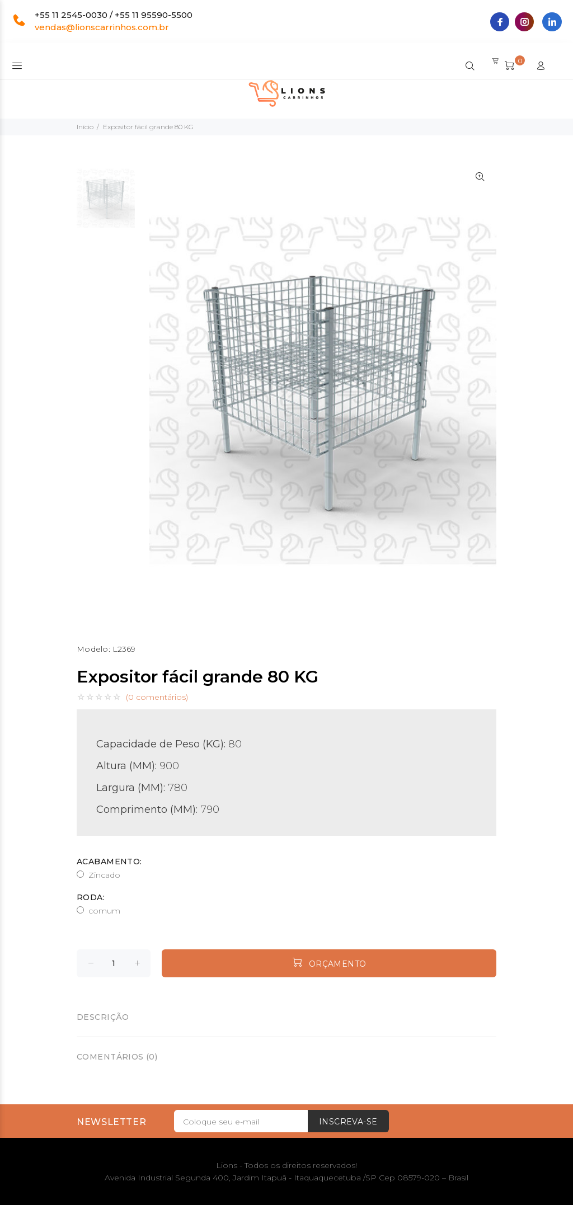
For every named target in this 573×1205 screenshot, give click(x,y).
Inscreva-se (348, 1122)
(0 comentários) (157, 697)
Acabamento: (109, 861)
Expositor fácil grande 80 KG (148, 127)
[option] (106, 203)
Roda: (91, 897)
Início (85, 127)
